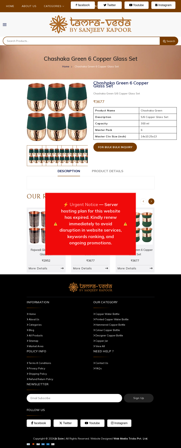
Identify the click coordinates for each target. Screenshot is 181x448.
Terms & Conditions (39, 363)
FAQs (97, 368)
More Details (38, 268)
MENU (6, 24)
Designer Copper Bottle (108, 335)
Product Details (107, 171)
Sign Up (138, 398)
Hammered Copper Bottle (109, 324)
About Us (29, 6)
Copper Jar (100, 340)
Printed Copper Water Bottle (111, 319)
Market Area (35, 346)
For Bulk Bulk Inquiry (115, 147)
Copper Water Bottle (106, 313)
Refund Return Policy (40, 379)
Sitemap (33, 340)
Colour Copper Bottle (106, 330)
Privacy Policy (36, 368)
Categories (54, 6)
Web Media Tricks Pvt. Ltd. (130, 438)
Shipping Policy (37, 373)
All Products (35, 335)
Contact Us (96, 6)
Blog (75, 6)
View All (99, 346)
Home (10, 6)
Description (69, 171)
